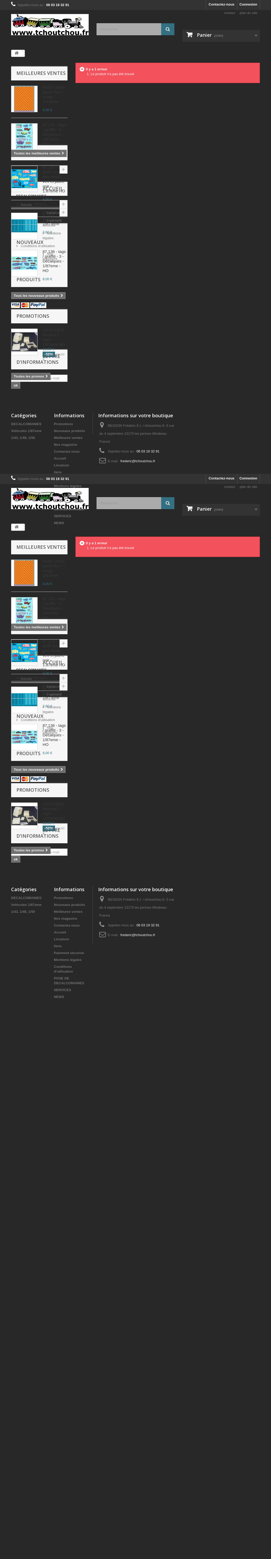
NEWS (59, 746)
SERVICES (62, 739)
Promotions (32, 490)
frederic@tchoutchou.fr (137, 684)
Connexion (248, 4)
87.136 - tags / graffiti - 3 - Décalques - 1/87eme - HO (54, 261)
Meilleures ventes (41, 73)
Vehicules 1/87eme (31, 340)
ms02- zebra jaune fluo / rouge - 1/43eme (54, 94)
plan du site (249, 13)
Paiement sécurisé (34, 399)
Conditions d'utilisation (37, 415)
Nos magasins (31, 423)
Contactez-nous (221, 4)
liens (58, 695)
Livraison (27, 391)
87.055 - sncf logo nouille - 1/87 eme (54, 219)
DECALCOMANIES (31, 332)
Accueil (26, 369)
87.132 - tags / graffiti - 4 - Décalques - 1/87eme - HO (54, 134)
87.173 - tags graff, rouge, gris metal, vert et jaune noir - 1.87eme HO (54, 179)
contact (229, 13)
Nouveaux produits (29, 445)
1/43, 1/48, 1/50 (28, 349)
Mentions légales (33, 407)
